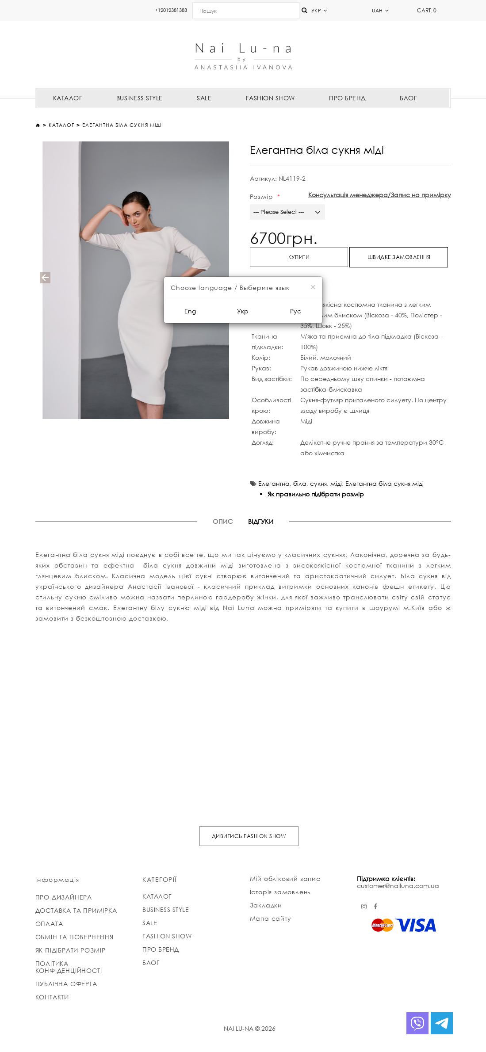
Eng (190, 311)
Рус (295, 311)
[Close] (313, 287)
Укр (243, 311)
